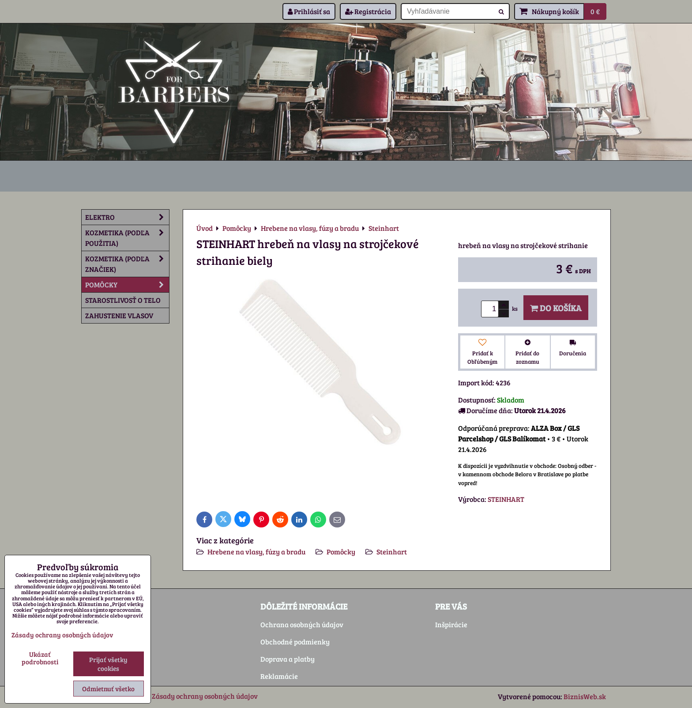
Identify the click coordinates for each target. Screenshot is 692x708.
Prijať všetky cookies (108, 664)
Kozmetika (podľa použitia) (127, 238)
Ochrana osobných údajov (301, 624)
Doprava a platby (287, 658)
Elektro (127, 217)
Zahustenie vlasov (119, 315)
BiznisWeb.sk (585, 696)
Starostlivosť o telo (123, 300)
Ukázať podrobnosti (40, 658)
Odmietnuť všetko (108, 688)
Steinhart (391, 551)
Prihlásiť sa (309, 11)
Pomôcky (341, 551)
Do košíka (556, 307)
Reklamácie (279, 676)
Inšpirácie (451, 624)
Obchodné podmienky (295, 641)
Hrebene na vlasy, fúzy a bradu (256, 551)
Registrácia (368, 11)
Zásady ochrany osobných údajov (205, 695)
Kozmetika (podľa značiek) (127, 264)
